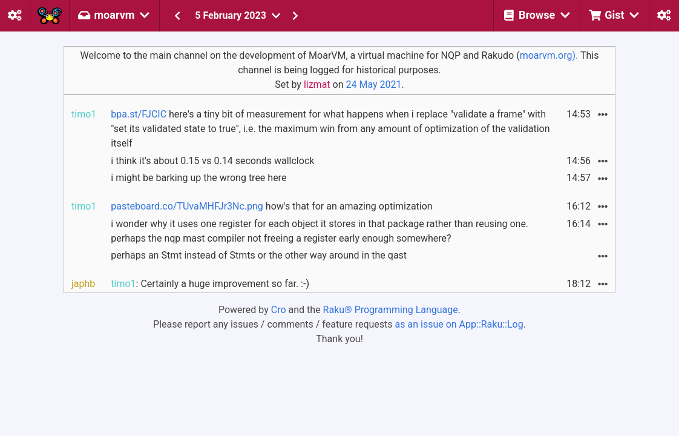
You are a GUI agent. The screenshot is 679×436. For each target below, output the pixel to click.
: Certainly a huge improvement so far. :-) (210, 283)
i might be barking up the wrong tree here (198, 177)
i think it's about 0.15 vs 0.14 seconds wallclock (212, 161)
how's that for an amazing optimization (271, 206)
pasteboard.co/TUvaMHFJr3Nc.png (187, 206)
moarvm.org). (549, 55)
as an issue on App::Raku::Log (459, 324)
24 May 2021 (373, 84)
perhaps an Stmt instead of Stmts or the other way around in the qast (259, 255)
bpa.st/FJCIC (138, 114)
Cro (278, 309)
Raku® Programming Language (390, 309)
